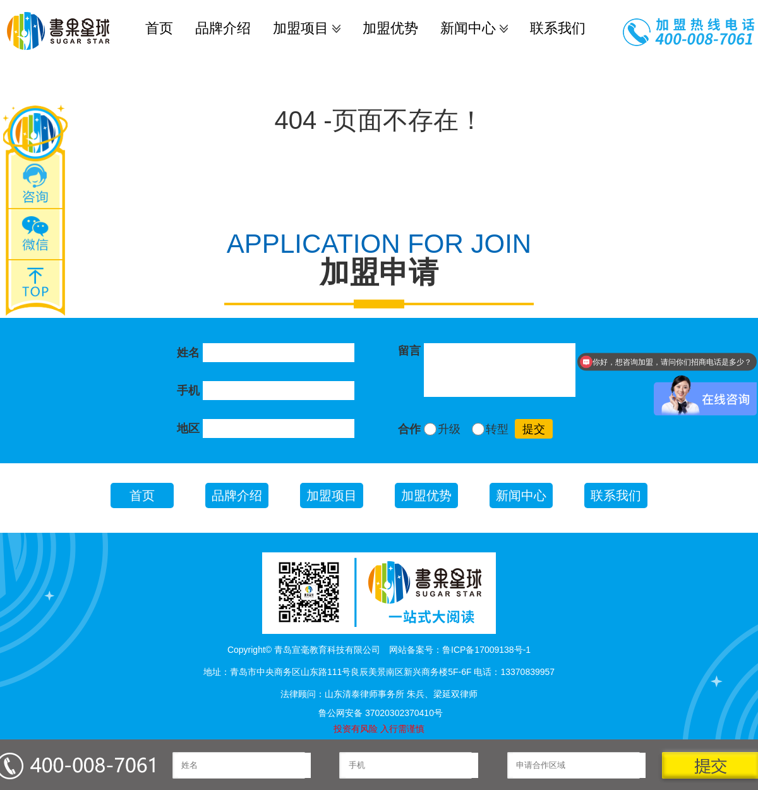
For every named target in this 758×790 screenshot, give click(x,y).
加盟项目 (300, 28)
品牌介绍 (223, 28)
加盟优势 (390, 28)
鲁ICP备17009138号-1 (486, 650)
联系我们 (558, 28)
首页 (159, 28)
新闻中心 (468, 28)
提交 (533, 429)
